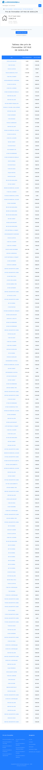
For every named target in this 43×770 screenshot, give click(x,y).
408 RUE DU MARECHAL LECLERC (11, 452)
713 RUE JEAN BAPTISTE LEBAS (12, 602)
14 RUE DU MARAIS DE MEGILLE (12, 157)
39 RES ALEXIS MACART (11, 422)
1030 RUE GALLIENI (11, 99)
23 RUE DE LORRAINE (11, 264)
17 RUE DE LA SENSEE (11, 191)
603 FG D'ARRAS (11, 545)
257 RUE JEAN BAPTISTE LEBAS (12, 299)
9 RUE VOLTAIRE (11, 683)
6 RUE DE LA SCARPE (11, 537)
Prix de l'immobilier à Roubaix (7, 746)
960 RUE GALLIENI (11, 706)
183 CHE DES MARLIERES (11, 214)
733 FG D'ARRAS (11, 610)
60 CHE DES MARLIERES (11, 541)
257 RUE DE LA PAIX (11, 295)
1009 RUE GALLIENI (11, 95)
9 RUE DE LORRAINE (11, 675)
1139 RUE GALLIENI (11, 126)
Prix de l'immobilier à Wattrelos (20, 744)
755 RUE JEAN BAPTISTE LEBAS (11, 618)
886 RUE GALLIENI (11, 664)
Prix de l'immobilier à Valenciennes (7, 754)
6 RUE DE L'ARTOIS (11, 533)
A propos (31, 741)
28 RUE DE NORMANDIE (11, 322)
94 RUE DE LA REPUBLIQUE (12, 698)
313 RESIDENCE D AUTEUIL (11, 360)
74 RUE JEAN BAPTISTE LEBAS (11, 614)
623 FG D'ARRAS (11, 564)
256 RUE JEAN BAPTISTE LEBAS (12, 291)
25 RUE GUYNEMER (11, 287)
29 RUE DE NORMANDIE (11, 326)
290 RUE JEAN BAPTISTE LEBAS (12, 330)
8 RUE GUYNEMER (12, 633)
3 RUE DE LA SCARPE (11, 341)
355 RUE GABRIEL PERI (11, 387)
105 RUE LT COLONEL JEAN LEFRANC (11, 107)
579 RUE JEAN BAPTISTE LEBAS (11, 522)
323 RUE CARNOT (11, 368)
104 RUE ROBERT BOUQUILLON (11, 103)
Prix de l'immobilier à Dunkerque (7, 750)
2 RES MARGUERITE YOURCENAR (11, 234)
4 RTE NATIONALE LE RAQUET (11, 426)
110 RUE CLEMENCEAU (11, 122)
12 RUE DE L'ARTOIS (11, 134)
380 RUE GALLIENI (12, 418)
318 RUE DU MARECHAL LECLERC (11, 364)
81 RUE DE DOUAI (11, 641)
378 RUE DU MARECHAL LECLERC (11, 410)
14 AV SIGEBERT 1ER (11, 149)
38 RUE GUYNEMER (11, 414)
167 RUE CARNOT (11, 184)
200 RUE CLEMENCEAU (11, 253)
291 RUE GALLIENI (12, 333)
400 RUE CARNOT (11, 441)
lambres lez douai (18, 9)
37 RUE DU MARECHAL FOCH (11, 406)
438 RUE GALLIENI (11, 472)
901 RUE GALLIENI (12, 691)
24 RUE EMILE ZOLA (11, 276)
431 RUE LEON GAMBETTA (11, 464)
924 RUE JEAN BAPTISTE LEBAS (11, 694)
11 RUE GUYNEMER (12, 115)
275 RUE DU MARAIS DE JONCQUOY (11, 310)
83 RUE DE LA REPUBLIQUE (12, 648)
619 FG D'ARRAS (11, 560)
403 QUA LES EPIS (12, 445)
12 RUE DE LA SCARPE (11, 138)
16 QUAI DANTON (11, 172)
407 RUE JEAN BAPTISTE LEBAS (11, 449)
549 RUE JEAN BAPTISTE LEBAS (11, 514)
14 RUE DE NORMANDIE (11, 153)
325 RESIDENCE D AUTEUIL (12, 372)
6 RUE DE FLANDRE (11, 529)
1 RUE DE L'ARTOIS (12, 68)
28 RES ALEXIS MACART (11, 314)
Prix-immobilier (32, 744)
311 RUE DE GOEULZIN (11, 356)
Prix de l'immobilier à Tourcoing (7, 742)
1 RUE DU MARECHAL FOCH (12, 72)
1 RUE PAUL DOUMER (11, 76)
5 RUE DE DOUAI (11, 502)
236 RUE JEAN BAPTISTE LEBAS (12, 268)
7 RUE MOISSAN (11, 591)
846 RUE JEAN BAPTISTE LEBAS (11, 656)
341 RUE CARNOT (11, 380)
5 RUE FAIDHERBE (12, 506)
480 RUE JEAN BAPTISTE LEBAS (11, 491)
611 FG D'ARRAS (11, 552)
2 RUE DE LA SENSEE (11, 245)
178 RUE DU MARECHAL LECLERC (11, 199)
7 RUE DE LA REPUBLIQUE (11, 587)
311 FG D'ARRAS (11, 353)
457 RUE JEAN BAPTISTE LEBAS (11, 479)
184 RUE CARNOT (11, 218)
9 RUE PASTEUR (11, 679)
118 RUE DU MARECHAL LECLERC (11, 130)
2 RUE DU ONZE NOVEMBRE (11, 249)
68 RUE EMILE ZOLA (11, 579)
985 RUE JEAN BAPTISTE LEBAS (11, 721)
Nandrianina (24, 765)
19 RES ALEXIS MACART (11, 222)
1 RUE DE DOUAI (11, 65)
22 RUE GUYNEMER (11, 260)
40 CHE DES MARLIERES (11, 437)
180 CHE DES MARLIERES (11, 207)
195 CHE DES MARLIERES (11, 226)
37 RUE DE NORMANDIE (11, 403)
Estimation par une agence (34, 751)
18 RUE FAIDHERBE (11, 203)
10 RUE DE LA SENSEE (11, 88)
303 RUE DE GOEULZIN (12, 349)
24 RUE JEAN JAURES (11, 280)
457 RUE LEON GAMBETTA (12, 483)
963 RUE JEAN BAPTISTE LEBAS (12, 714)
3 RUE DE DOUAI (11, 337)
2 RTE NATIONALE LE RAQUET (11, 230)
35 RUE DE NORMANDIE (11, 383)
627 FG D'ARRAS (11, 568)
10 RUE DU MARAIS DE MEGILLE (12, 91)
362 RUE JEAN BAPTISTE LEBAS (12, 391)
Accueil (30, 739)
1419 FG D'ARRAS (11, 161)
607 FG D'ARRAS (11, 549)
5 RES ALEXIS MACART (12, 499)
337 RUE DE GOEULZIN (28, 9)
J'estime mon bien (21, 32)
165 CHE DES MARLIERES (11, 180)
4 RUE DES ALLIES (12, 433)
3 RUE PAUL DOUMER (11, 345)
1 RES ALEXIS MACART (11, 61)
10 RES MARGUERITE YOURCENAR (11, 80)
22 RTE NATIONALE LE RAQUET (12, 257)
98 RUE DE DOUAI (11, 717)
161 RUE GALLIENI (11, 176)
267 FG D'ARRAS (11, 303)
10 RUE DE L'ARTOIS (11, 84)
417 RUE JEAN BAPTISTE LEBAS (12, 456)
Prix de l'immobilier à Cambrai (20, 752)
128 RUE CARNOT (11, 141)
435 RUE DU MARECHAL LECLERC (11, 468)
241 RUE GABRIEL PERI (12, 283)
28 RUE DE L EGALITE (11, 318)
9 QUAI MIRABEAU (12, 668)
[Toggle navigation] (40, 2)
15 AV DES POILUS (11, 164)
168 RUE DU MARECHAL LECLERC (11, 187)
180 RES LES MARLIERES (11, 211)
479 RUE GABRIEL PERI (11, 487)
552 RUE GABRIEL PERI (11, 518)
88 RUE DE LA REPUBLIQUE (12, 660)
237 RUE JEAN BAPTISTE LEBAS (12, 272)
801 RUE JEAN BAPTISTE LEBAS (12, 637)
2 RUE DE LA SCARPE (11, 241)
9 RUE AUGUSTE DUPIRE (11, 671)
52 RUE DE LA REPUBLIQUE (12, 510)
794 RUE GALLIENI (11, 629)
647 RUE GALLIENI (11, 575)
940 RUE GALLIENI (11, 702)
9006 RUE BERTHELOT (12, 687)
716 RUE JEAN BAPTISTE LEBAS (12, 606)
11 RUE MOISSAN (11, 118)
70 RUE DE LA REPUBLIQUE (12, 595)
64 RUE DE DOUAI (11, 572)
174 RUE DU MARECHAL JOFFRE (12, 195)
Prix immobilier (9, 9)
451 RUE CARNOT (11, 476)
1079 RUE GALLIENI (11, 111)
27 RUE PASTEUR (11, 307)
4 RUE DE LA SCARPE (11, 429)
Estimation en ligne (33, 749)
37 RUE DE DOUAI (11, 399)
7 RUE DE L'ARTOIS (11, 583)
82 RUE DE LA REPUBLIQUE (12, 645)
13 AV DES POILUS (11, 145)
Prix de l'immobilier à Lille (8, 739)
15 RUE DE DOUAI (11, 168)
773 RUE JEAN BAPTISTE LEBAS (12, 621)
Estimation (31, 746)
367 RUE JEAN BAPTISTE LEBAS (12, 395)
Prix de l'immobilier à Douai (20, 740)
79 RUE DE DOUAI (11, 625)
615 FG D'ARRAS (11, 556)
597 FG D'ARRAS (11, 525)
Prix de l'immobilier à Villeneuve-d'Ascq (20, 748)
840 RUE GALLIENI (11, 652)
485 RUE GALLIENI (11, 495)
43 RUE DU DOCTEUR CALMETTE (11, 460)
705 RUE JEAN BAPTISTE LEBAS (11, 598)
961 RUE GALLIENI (12, 710)
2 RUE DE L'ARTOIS (11, 237)
